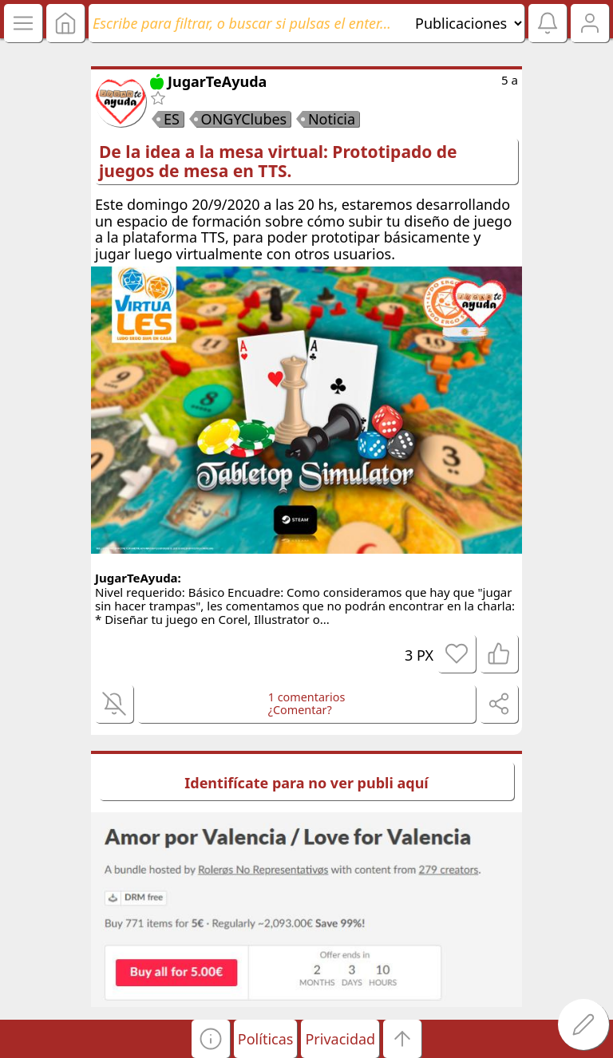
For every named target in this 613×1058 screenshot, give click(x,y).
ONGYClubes (244, 119)
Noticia (331, 119)
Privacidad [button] (340, 1038)
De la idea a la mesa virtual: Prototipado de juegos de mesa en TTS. (278, 161)
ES (172, 119)
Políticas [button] (266, 1038)
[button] (211, 1039)
